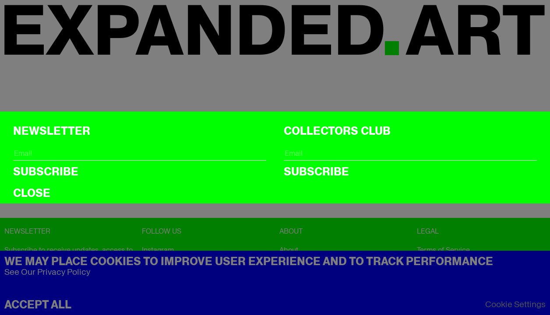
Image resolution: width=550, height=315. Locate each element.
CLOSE (31, 193)
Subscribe (45, 171)
